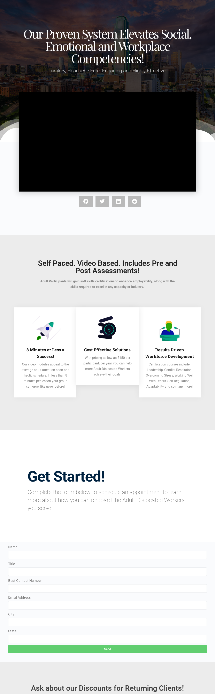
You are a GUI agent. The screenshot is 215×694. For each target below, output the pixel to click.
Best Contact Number (25, 581)
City (11, 614)
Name (12, 547)
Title (11, 564)
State (12, 631)
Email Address (19, 597)
